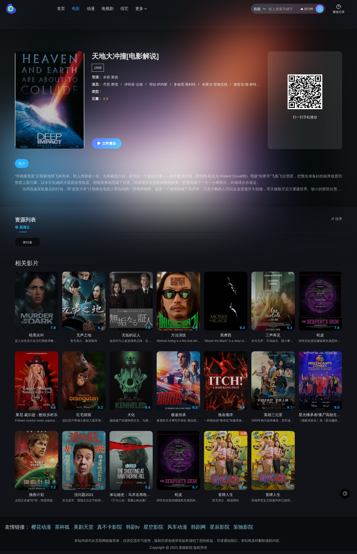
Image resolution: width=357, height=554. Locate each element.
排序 (336, 219)
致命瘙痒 (225, 418)
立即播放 (106, 143)
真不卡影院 (109, 530)
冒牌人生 (225, 497)
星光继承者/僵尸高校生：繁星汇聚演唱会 (320, 418)
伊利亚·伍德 (134, 84)
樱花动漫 (41, 530)
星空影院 (153, 530)
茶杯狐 (62, 530)
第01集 (27, 244)
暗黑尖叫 (36, 338)
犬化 (131, 418)
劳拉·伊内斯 (159, 84)
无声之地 (83, 338)
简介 (21, 163)
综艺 (124, 8)
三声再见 (273, 338)
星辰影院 (220, 530)
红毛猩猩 (83, 418)
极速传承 (178, 418)
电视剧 (108, 8)
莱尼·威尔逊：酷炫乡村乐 (37, 418)
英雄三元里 (273, 418)
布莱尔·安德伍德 (215, 84)
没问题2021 (83, 497)
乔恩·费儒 (111, 84)
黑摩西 (225, 338)
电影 (76, 8)
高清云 (22, 227)
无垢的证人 (131, 338)
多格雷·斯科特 (185, 84)
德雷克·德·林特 (245, 84)
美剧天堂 (83, 530)
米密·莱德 (110, 77)
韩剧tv (133, 530)
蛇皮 (320, 338)
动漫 (91, 8)
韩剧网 (198, 530)
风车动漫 (177, 530)
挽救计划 (36, 497)
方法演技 (178, 338)
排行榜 (306, 9)
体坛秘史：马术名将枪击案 (131, 497)
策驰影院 (243, 530)
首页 (61, 8)
